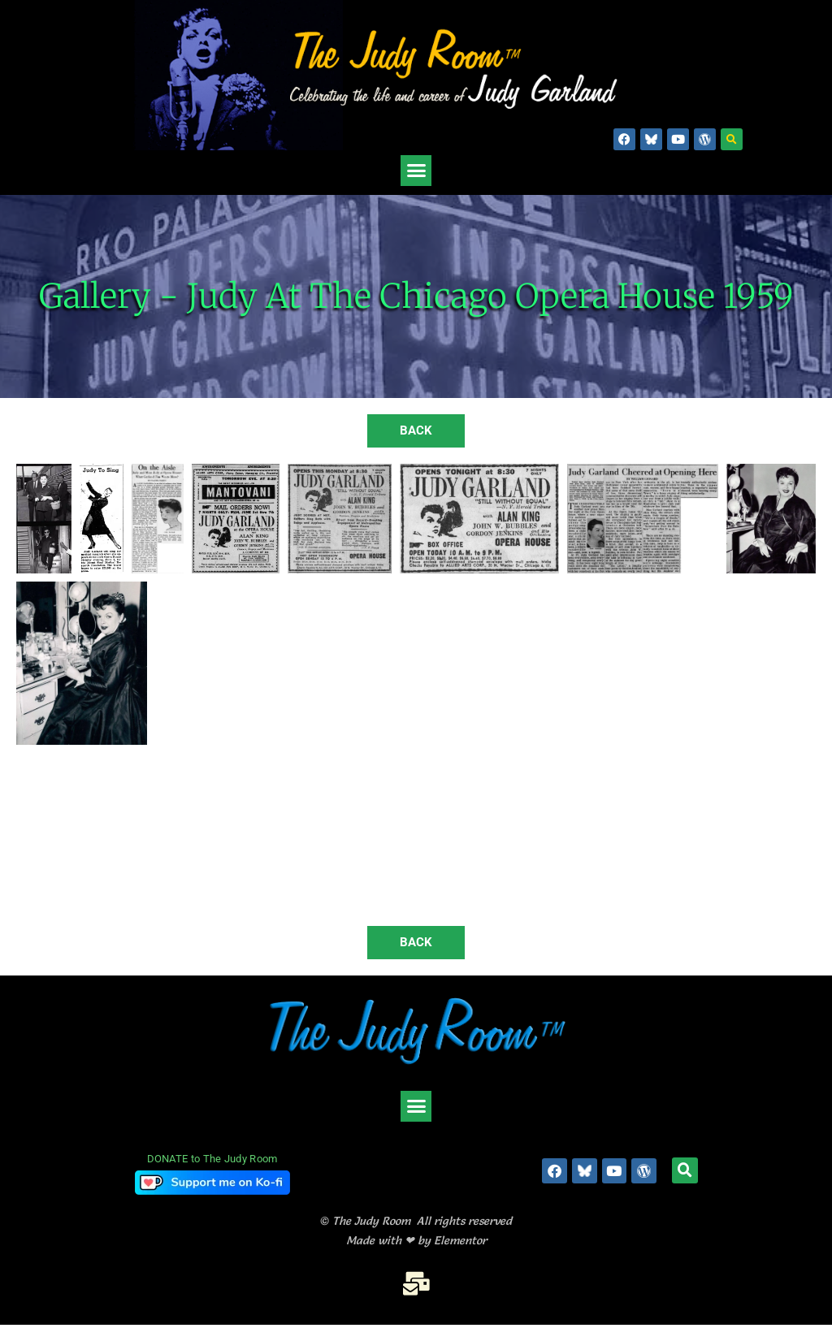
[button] (732, 139)
